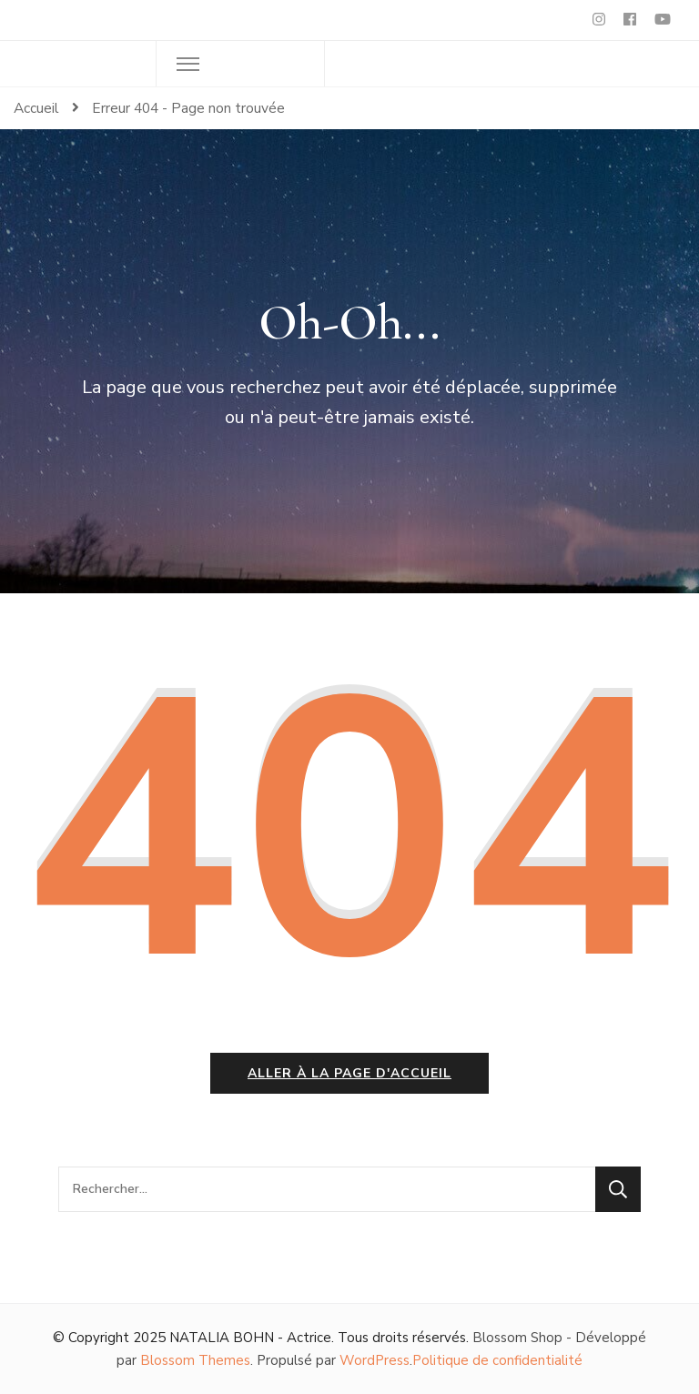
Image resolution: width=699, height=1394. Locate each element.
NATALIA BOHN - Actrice (250, 1337)
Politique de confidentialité (497, 1360)
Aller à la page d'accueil (349, 1073)
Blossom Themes (195, 1360)
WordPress (374, 1360)
